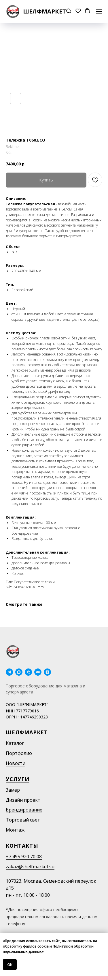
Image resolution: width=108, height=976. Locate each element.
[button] (68, 11)
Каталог (15, 743)
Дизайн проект (23, 800)
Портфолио (19, 753)
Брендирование (24, 810)
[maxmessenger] (18, 672)
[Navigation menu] (99, 11)
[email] (37, 672)
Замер (13, 790)
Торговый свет (23, 820)
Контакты (22, 845)
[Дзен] (47, 672)
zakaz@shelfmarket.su (30, 866)
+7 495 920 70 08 (24, 856)
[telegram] (9, 672)
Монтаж (15, 830)
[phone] (28, 672)
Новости (15, 763)
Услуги (17, 779)
